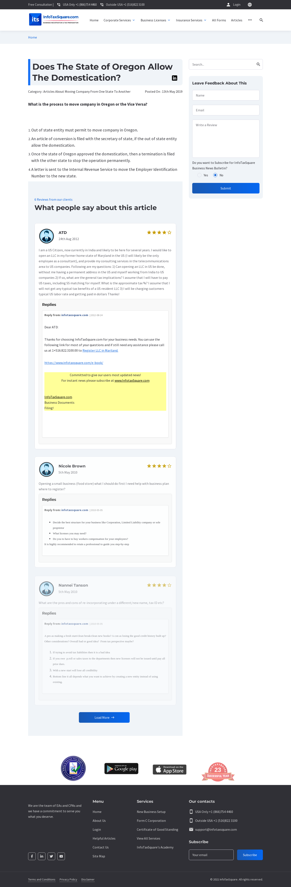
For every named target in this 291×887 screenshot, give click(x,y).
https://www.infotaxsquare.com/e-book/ (73, 365)
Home (32, 37)
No (221, 175)
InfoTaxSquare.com (58, 399)
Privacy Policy (68, 879)
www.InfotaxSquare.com (132, 383)
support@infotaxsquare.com (216, 829)
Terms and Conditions (41, 879)
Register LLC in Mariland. (100, 353)
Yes (206, 175)
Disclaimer (88, 879)
